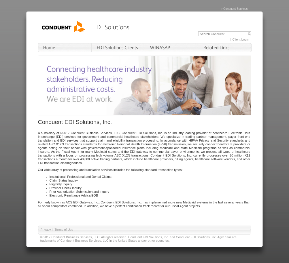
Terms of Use (63, 229)
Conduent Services (235, 8)
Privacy (46, 229)
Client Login (240, 39)
